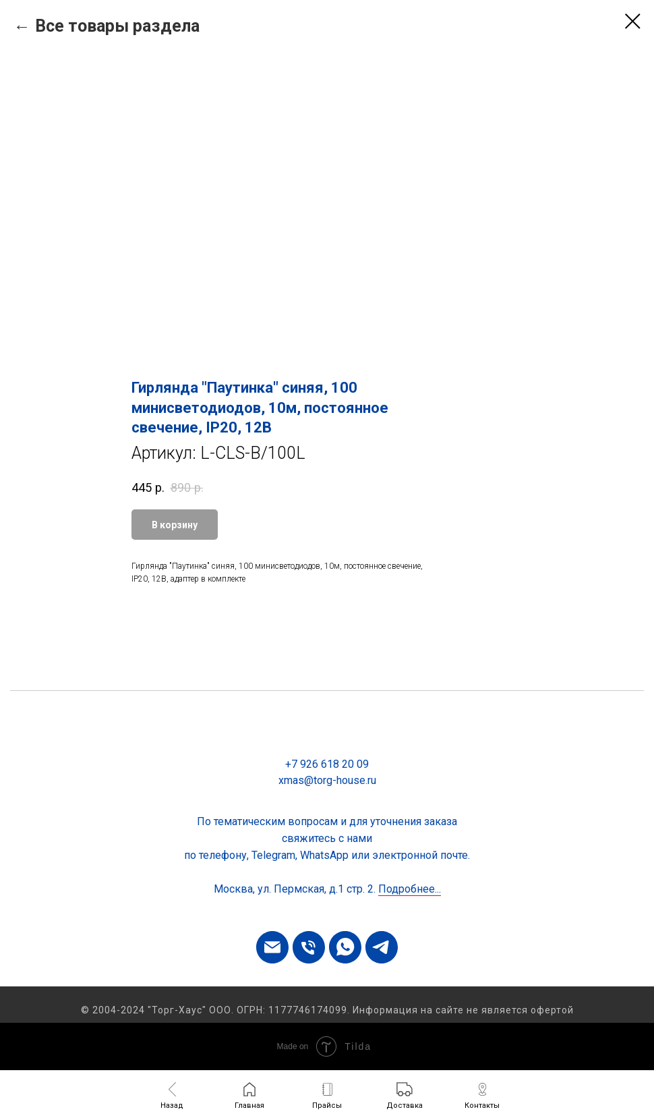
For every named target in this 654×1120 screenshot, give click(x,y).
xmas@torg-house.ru (327, 780)
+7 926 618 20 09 (327, 764)
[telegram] (381, 947)
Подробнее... (409, 889)
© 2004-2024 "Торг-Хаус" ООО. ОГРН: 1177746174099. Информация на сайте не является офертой (327, 1010)
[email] (272, 947)
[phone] (309, 947)
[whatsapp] (345, 947)
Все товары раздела (117, 26)
